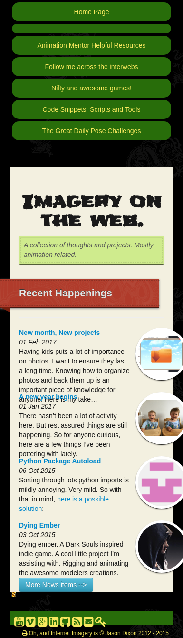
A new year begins (48, 397)
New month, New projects (59, 332)
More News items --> (56, 585)
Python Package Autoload (60, 461)
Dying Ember (39, 525)
